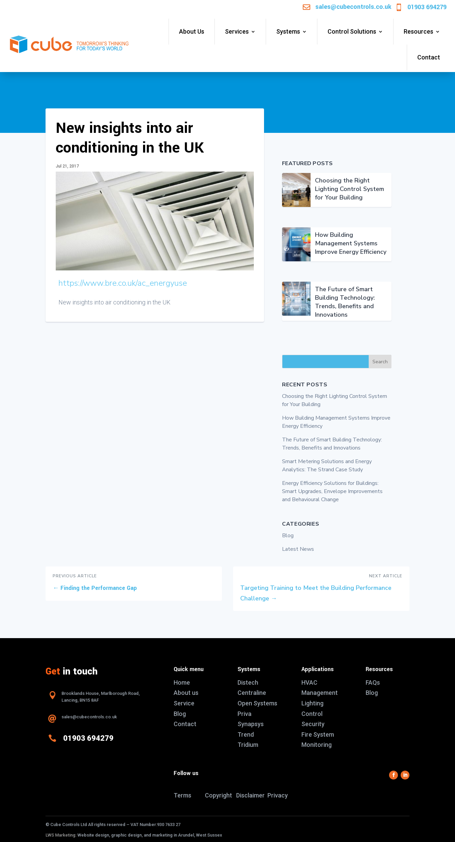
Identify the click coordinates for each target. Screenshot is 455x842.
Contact (428, 57)
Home (182, 682)
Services (237, 31)
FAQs (373, 682)
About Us (191, 31)
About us (186, 692)
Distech (248, 682)
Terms (182, 795)
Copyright (218, 795)
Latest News (298, 549)
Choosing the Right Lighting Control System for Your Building (349, 188)
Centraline (252, 692)
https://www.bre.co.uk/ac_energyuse (122, 283)
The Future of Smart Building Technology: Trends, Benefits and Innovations (345, 302)
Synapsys (251, 723)
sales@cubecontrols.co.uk (353, 6)
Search (380, 361)
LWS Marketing (60, 835)
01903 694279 (427, 7)
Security (313, 723)
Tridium (248, 744)
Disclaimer (250, 795)
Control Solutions (352, 31)
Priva (244, 713)
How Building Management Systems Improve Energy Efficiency (350, 243)
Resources (418, 31)
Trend (246, 734)
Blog (288, 535)
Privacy (277, 795)
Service (184, 703)
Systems (288, 31)
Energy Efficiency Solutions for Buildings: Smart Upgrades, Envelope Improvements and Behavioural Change (332, 491)
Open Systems (257, 703)
